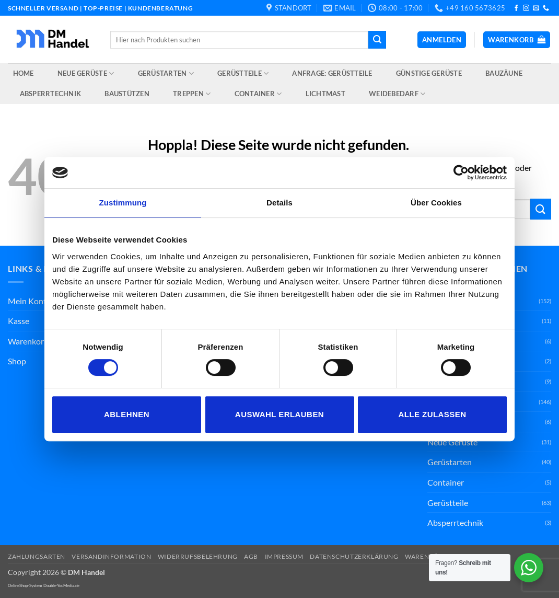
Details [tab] (279, 202)
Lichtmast (325, 93)
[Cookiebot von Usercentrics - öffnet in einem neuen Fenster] (461, 172)
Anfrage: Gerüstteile (332, 73)
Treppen (192, 94)
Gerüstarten (166, 73)
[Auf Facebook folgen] (516, 8)
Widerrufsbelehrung (198, 556)
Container (258, 94)
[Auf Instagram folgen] (526, 8)
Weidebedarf (397, 94)
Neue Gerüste (85, 73)
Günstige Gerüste (429, 73)
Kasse (18, 321)
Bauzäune (503, 73)
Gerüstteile (243, 73)
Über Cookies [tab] (436, 202)
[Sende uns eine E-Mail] (536, 8)
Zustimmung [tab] (123, 202)
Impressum (284, 556)
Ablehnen (126, 414)
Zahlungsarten (36, 556)
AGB (251, 556)
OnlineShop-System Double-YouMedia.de (43, 585)
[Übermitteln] (377, 40)
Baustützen (126, 93)
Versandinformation (111, 556)
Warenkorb (28, 341)
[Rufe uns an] (546, 8)
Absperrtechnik (50, 93)
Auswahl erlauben (279, 414)
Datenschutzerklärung (354, 556)
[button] (441, 40)
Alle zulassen (432, 414)
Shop (17, 361)
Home (23, 73)
